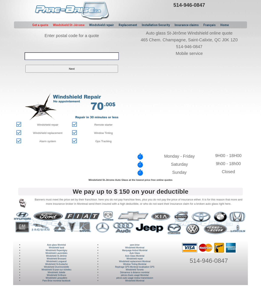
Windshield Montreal (134, 247)
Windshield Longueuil (56, 261)
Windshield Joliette (56, 272)
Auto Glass (135, 253)
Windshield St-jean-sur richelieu (56, 270)
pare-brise (134, 245)
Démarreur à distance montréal (134, 272)
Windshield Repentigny (56, 250)
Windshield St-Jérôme (56, 256)
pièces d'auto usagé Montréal (135, 275)
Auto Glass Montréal (134, 256)
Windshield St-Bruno (56, 275)
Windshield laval (56, 247)
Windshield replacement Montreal (134, 261)
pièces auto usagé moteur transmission (134, 278)
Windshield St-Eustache (56, 264)
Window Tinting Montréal (134, 264)
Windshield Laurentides (56, 253)
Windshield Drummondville (56, 267)
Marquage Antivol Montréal (134, 250)
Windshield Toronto (135, 270)
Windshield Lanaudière (56, 278)
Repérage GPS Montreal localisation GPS (134, 267)
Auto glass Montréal (56, 245)
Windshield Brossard (56, 258)
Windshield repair (134, 258)
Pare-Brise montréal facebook (56, 281)
